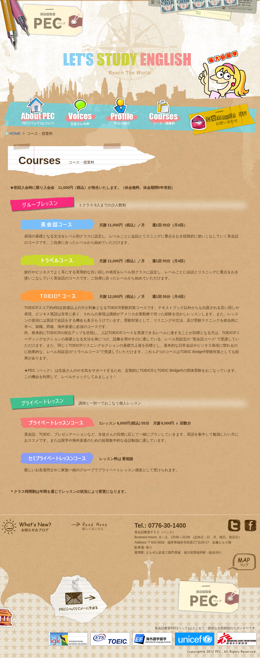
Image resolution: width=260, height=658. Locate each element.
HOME (15, 133)
